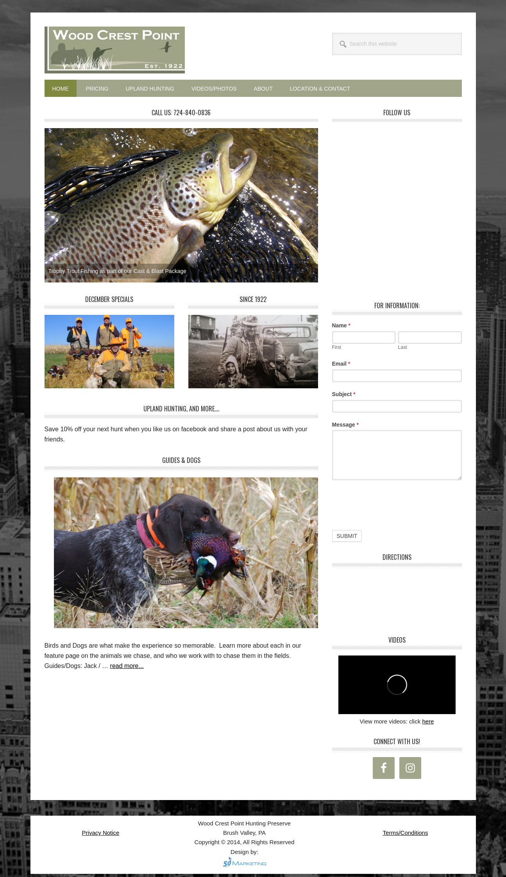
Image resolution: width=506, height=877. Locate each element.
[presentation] (391, 503)
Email (341, 364)
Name (341, 325)
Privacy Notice (101, 832)
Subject (344, 394)
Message (345, 425)
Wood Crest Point (115, 50)
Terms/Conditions (405, 832)
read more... (127, 666)
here (428, 721)
